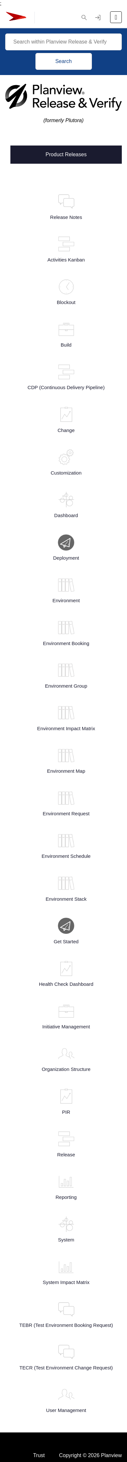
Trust (39, 1436)
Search (63, 61)
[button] (84, 17)
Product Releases (65, 154)
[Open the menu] (116, 17)
